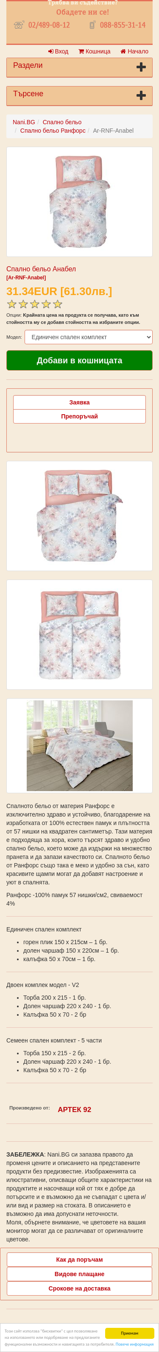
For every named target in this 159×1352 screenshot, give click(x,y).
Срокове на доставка (80, 1288)
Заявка (79, 402)
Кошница (94, 51)
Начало (134, 51)
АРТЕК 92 (74, 1110)
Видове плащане (79, 1274)
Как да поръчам (79, 1259)
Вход (58, 51)
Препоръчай (79, 416)
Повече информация (134, 1345)
